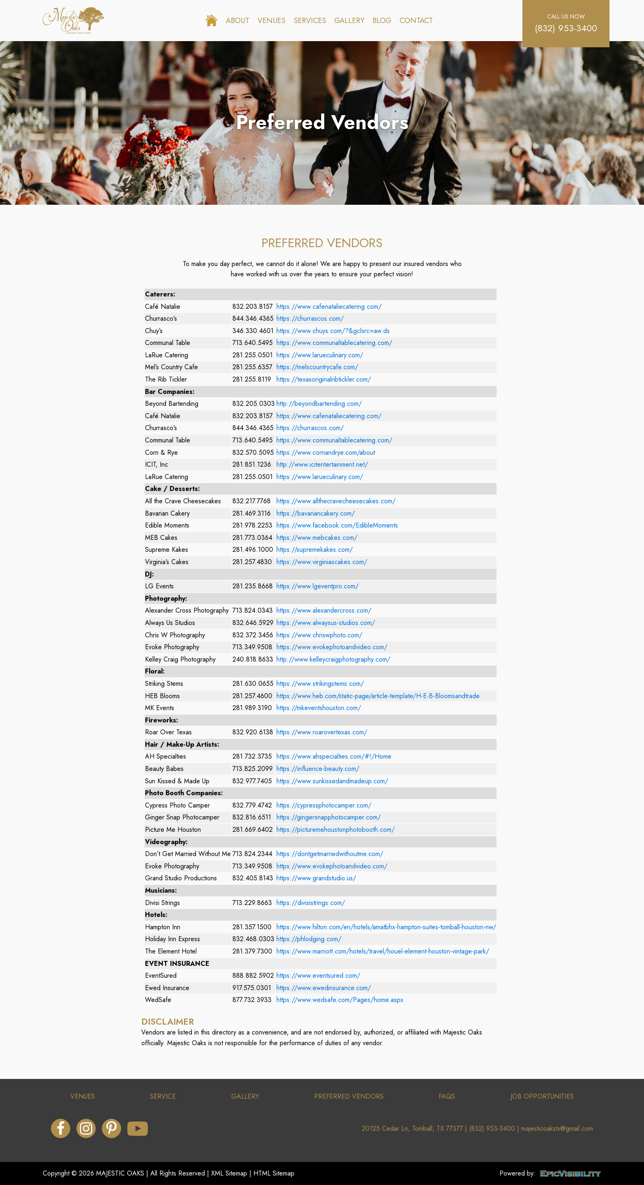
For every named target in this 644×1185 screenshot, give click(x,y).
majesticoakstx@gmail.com (557, 1128)
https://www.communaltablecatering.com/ (334, 342)
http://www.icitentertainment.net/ (322, 464)
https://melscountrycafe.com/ (317, 367)
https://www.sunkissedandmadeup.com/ (332, 781)
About (237, 20)
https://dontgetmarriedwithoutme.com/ (329, 854)
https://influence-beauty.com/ (317, 768)
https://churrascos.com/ (310, 318)
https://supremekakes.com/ (314, 549)
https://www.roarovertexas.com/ (321, 732)
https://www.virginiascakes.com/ (321, 562)
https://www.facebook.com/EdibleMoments (337, 525)
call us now (566, 16)
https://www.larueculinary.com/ (319, 355)
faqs (447, 1096)
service (163, 1096)
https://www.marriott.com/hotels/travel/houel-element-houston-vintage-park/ (382, 951)
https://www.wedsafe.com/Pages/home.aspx (339, 999)
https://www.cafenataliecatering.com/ (329, 306)
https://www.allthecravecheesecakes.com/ (336, 501)
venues (82, 1096)
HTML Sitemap (273, 1173)
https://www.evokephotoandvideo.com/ (331, 647)
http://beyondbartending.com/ (319, 403)
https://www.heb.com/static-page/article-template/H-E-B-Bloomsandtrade (378, 696)
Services (310, 20)
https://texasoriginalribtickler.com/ (323, 379)
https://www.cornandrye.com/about (325, 452)
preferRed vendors (349, 1096)
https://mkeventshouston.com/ (318, 708)
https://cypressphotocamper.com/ (323, 805)
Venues (271, 20)
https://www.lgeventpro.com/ (317, 586)
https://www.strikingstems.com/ (320, 683)
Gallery (349, 20)
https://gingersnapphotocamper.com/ (328, 817)
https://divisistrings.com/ (310, 902)
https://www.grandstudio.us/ (316, 878)
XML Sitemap (229, 1173)
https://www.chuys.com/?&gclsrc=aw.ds (333, 331)
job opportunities (542, 1096)
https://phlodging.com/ (308, 939)
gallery (245, 1096)
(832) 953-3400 (566, 28)
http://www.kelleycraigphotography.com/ (333, 659)
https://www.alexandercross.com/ (323, 610)
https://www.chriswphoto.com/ (319, 635)
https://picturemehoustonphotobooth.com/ (335, 829)
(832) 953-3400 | (495, 1128)
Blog (382, 20)
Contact (416, 20)
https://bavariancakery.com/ (315, 513)
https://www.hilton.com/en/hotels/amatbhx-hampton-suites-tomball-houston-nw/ (386, 927)
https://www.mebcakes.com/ (316, 537)
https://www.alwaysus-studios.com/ (325, 622)
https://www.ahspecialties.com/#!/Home (333, 756)
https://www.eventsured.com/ (318, 975)
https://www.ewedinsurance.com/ (323, 988)
